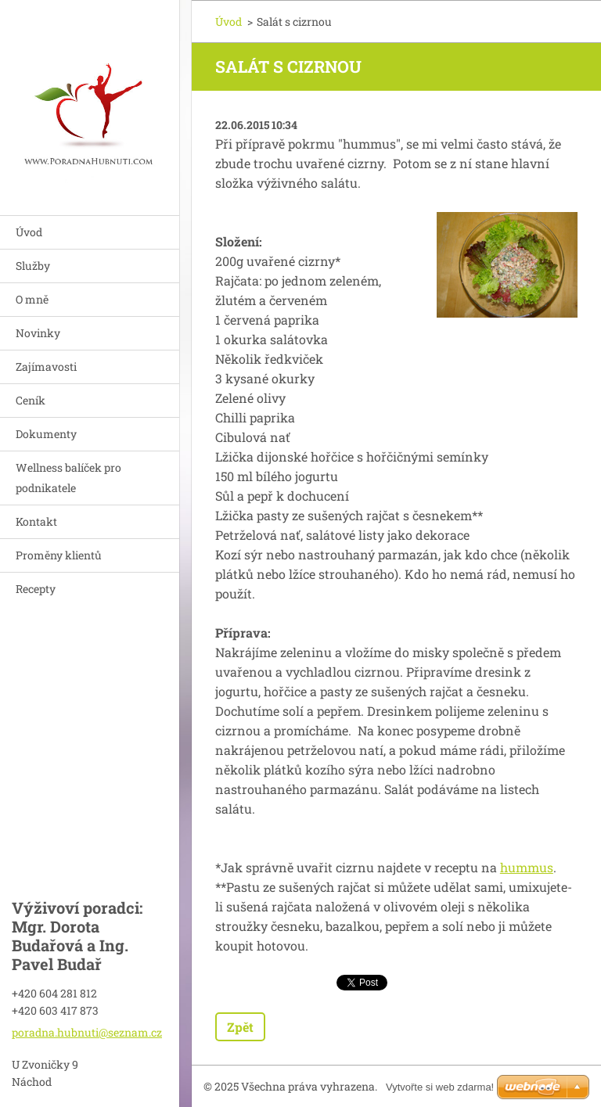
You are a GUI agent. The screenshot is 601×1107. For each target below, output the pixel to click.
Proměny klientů (59, 555)
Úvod (29, 232)
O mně (32, 299)
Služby (33, 265)
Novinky (38, 332)
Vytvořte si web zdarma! (440, 1087)
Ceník (30, 400)
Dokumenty (46, 433)
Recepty (36, 588)
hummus (526, 867)
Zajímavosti (46, 366)
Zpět (240, 1027)
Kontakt (36, 521)
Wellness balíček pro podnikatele (68, 477)
